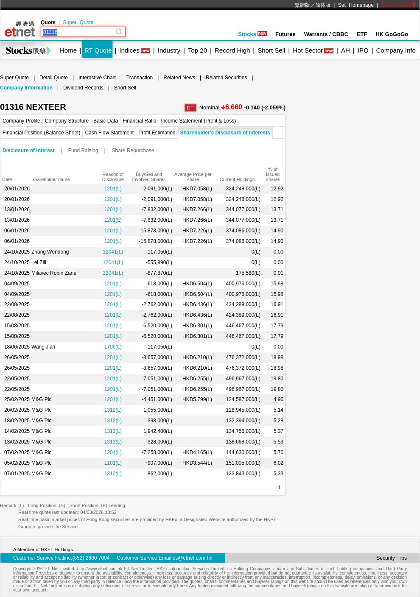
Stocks (252, 34)
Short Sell (271, 50)
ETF (362, 34)
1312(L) (113, 410)
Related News (179, 78)
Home (68, 50)
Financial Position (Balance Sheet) (41, 133)
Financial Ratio (139, 121)
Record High (232, 50)
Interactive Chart (97, 78)
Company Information (26, 88)
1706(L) (113, 347)
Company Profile (21, 121)
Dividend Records (83, 88)
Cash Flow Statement (109, 133)
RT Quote (98, 50)
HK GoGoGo (391, 34)
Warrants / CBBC (326, 34)
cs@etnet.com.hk (192, 558)
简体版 (322, 5)
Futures (285, 34)
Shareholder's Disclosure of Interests (225, 133)
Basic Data (105, 121)
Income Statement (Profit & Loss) (198, 121)
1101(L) (113, 463)
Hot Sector (308, 50)
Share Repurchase (133, 150)
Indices (129, 50)
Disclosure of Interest (29, 150)
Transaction (139, 78)
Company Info (395, 50)
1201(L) (113, 189)
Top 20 (197, 50)
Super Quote (78, 22)
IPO (363, 50)
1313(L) (113, 431)
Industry (169, 50)
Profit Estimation (156, 133)
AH (345, 50)
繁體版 (302, 5)
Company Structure (67, 121)
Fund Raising (83, 150)
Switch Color (398, 5)
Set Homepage (356, 5)
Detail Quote (53, 78)
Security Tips (391, 558)
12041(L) (113, 252)
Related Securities (226, 78)
